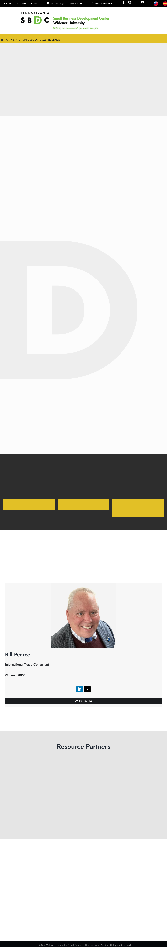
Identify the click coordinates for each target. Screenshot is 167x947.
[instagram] (129, 2)
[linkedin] (136, 2)
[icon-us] (156, 3)
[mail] (87, 689)
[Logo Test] (65, 12)
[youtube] (142, 2)
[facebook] (123, 2)
